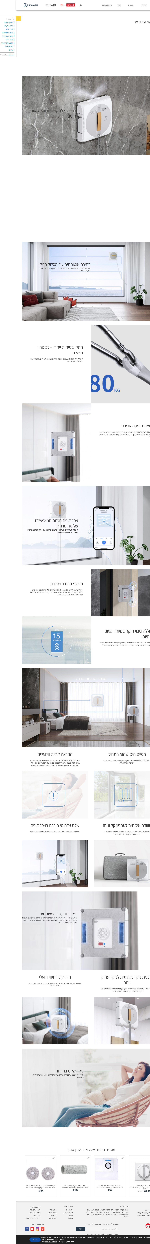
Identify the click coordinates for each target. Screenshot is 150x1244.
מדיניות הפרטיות (35, 1242)
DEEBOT (53, 1210)
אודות (55, 1215)
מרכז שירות (36, 1218)
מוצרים (114, 5)
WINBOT (37, 1210)
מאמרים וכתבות (19, 1212)
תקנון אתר (20, 1215)
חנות (103, 5)
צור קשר (37, 1215)
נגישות (54, 1218)
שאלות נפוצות (52, 1212)
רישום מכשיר (91, 5)
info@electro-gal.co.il (129, 1213)
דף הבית (139, 5)
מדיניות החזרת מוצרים (16, 1218)
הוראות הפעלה (19, 1210)
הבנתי (19, 1239)
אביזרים (127, 5)
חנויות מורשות (19, 1207)
